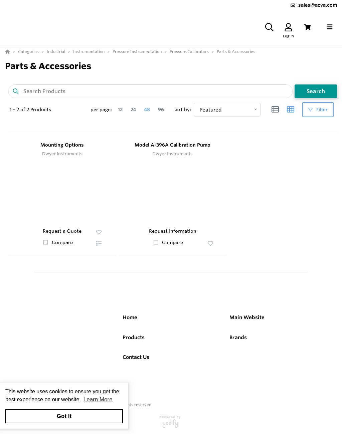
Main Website (247, 317)
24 (133, 109)
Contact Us (136, 357)
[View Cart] (307, 27)
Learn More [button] (98, 399)
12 (120, 109)
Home (130, 317)
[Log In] (288, 27)
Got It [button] (64, 416)
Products (134, 337)
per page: (101, 109)
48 (147, 109)
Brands (238, 337)
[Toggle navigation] (329, 27)
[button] (99, 243)
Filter (318, 110)
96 (161, 109)
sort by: (182, 109)
